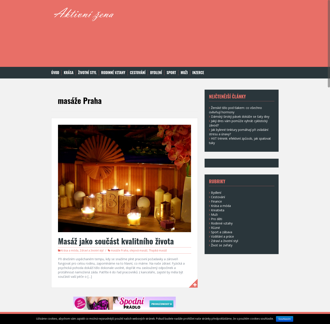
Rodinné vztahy (113, 72)
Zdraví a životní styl (92, 250)
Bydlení (156, 72)
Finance (216, 201)
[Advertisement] (198, 36)
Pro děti (216, 219)
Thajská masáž (158, 250)
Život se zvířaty (221, 245)
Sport (171, 72)
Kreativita (217, 210)
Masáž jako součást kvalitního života (116, 241)
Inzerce (198, 72)
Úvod (55, 72)
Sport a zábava (221, 232)
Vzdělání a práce (222, 236)
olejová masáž (138, 250)
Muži (184, 72)
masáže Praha (119, 250)
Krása (68, 72)
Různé (215, 228)
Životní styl (87, 72)
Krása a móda (69, 250)
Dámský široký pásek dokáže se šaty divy (240, 116)
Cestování (138, 72)
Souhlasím (284, 318)
